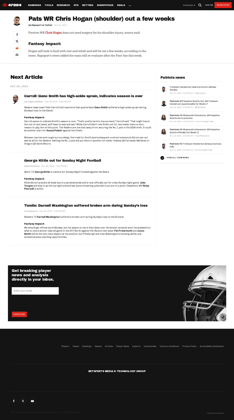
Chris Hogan (53, 32)
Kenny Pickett (54, 130)
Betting (87, 5)
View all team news (178, 158)
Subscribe (223, 5)
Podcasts (189, 5)
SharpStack (105, 5)
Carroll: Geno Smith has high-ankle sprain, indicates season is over (83, 96)
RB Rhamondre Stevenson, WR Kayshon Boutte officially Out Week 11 (195, 131)
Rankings (34, 5)
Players (65, 346)
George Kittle (42, 172)
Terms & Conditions (169, 346)
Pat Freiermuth (123, 230)
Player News (122, 346)
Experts (136, 346)
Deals (121, 5)
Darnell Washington (48, 217)
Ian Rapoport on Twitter (40, 25)
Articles (109, 346)
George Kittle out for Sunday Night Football (62, 160)
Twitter (23, 401)
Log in (209, 5)
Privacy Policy (189, 346)
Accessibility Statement (212, 346)
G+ (32, 401)
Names (98, 346)
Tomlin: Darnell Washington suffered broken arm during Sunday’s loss (86, 205)
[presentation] (35, 303)
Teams (75, 346)
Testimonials (150, 346)
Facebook (13, 401)
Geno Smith (101, 107)
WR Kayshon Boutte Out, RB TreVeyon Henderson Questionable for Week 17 (194, 102)
